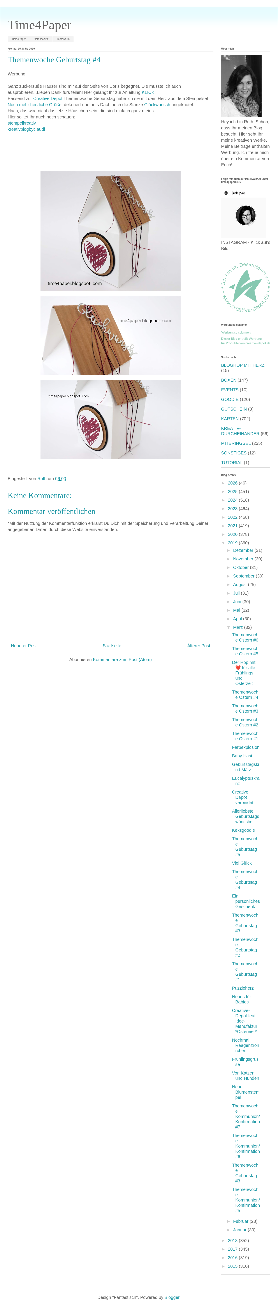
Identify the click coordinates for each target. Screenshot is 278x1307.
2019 (233, 542)
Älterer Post (198, 645)
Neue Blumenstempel (246, 1092)
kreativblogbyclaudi (26, 129)
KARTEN (230, 418)
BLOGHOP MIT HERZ (242, 365)
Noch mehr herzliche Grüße (35, 104)
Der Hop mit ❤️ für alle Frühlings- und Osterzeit (243, 673)
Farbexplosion (246, 747)
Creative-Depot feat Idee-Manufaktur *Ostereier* (244, 1021)
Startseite (112, 645)
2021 (233, 525)
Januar (240, 1229)
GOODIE (230, 399)
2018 (233, 1240)
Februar (241, 1221)
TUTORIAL (232, 462)
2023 (233, 508)
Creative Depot (47, 98)
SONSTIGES (234, 453)
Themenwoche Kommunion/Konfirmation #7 (246, 1116)
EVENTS (230, 389)
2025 (233, 491)
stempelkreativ (22, 123)
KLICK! (149, 92)
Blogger (172, 1297)
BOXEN (228, 380)
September (244, 576)
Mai (237, 610)
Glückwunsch (157, 104)
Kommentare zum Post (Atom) (122, 659)
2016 (233, 1257)
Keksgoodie (243, 830)
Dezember (244, 550)
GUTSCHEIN (234, 409)
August (240, 584)
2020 (233, 534)
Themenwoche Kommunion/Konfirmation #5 (246, 1200)
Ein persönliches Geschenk (246, 901)
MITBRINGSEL (236, 443)
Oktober (241, 567)
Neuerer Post (24, 645)
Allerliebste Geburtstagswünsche (245, 816)
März (238, 627)
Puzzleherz (243, 988)
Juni (237, 601)
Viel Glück (242, 863)
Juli (237, 593)
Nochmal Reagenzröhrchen (245, 1045)
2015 (233, 1266)
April (238, 618)
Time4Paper (39, 25)
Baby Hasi (242, 755)
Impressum (63, 39)
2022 (233, 517)
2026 (233, 483)
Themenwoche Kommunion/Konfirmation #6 (246, 1146)
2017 (233, 1249)
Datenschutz (41, 39)
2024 (233, 500)
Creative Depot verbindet (242, 797)
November (244, 558)
